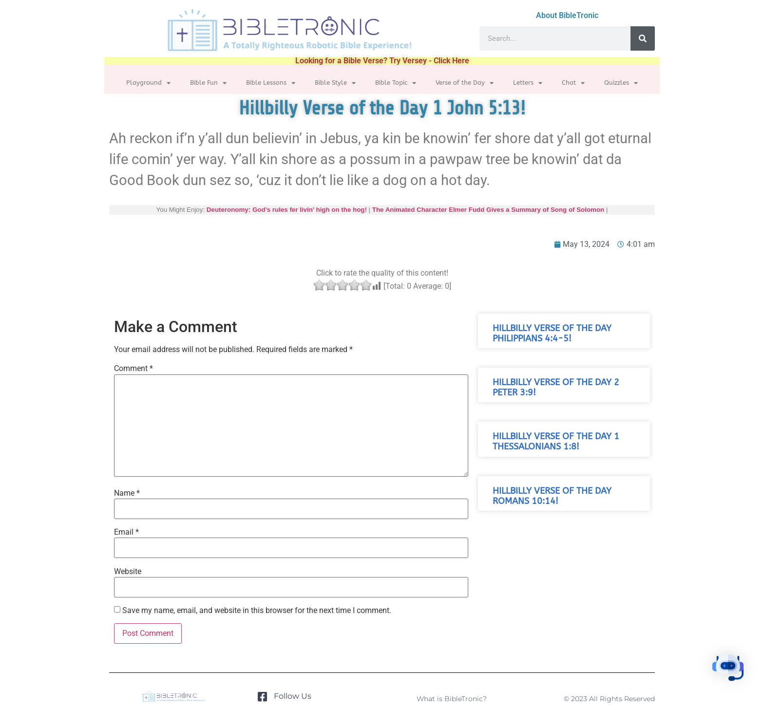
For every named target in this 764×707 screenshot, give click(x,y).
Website (127, 572)
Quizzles (621, 83)
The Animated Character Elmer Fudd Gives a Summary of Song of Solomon (488, 209)
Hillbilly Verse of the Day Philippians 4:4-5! (552, 333)
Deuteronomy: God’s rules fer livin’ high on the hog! (287, 209)
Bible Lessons (270, 83)
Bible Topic (395, 83)
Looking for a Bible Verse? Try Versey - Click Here (382, 60)
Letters (527, 83)
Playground (148, 83)
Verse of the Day (465, 83)
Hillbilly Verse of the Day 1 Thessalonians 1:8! (556, 441)
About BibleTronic (567, 15)
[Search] (642, 38)
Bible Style (335, 83)
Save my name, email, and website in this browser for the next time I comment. (256, 610)
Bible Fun (208, 83)
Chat (573, 83)
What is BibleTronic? (452, 698)
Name (127, 493)
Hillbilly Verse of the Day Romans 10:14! (552, 496)
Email (126, 532)
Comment (133, 368)
